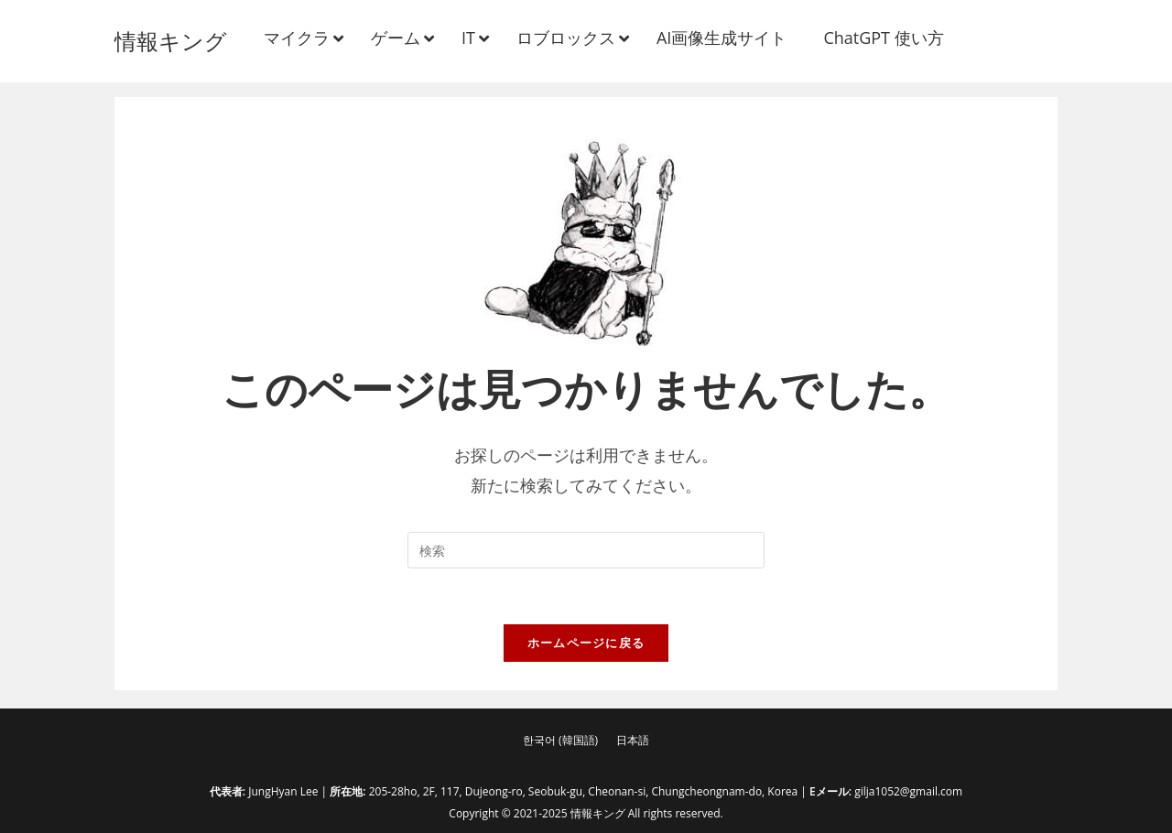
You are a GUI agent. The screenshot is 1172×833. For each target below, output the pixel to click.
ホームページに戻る (586, 642)
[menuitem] (560, 741)
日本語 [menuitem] (632, 740)
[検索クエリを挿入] (586, 550)
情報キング (170, 41)
